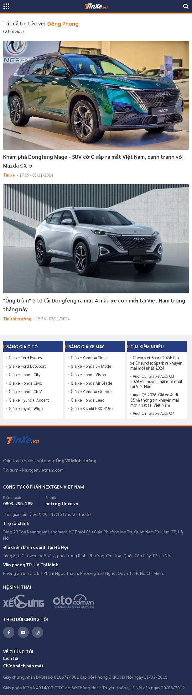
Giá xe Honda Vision (88, 374)
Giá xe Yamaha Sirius (89, 357)
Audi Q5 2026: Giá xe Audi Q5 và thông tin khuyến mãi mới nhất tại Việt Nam (154, 400)
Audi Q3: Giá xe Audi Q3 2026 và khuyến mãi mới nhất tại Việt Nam (156, 381)
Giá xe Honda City (24, 374)
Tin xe (9, 175)
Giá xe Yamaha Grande (91, 391)
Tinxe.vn (26, 440)
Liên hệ (10, 658)
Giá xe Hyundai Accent (29, 400)
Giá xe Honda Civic (25, 383)
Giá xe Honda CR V (25, 391)
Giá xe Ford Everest (26, 357)
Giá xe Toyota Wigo (26, 408)
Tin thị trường (17, 318)
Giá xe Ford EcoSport (27, 366)
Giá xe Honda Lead (88, 400)
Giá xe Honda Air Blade (91, 383)
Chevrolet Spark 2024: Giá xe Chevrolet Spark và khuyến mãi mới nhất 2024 (156, 363)
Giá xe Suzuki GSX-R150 (91, 408)
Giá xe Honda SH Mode (91, 366)
